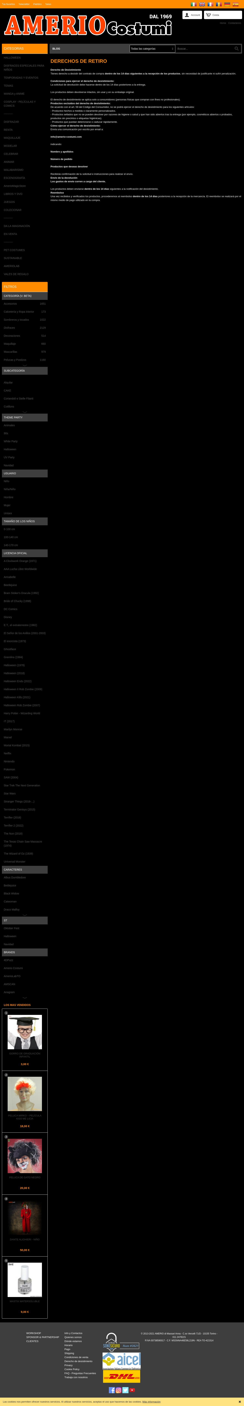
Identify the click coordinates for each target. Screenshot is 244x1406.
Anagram (9, 992)
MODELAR (10, 145)
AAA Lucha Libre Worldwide (20, 569)
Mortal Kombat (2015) (17, 745)
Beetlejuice (10, 585)
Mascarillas (25, 352)
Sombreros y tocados (25, 320)
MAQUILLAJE (12, 137)
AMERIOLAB (11, 266)
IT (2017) (9, 721)
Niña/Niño (9, 489)
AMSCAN (9, 984)
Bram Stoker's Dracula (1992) (21, 593)
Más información (151, 1401)
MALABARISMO (13, 169)
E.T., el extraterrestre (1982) (20, 625)
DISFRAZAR (11, 121)
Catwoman (10, 901)
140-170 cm (11, 545)
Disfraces (25, 328)
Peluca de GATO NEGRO (24, 1177)
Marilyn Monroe (13, 729)
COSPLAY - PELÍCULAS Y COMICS (20, 103)
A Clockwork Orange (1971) (20, 561)
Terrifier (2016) (12, 817)
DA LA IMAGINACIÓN (17, 226)
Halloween (10, 449)
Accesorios (25, 304)
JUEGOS (9, 201)
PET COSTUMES (14, 250)
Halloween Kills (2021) (17, 697)
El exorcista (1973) (15, 641)
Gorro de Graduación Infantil (24, 1055)
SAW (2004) (11, 777)
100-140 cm (11, 537)
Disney (8, 617)
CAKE (7, 390)
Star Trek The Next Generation (22, 785)
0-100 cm (9, 529)
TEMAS (8, 85)
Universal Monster (14, 861)
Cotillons (9, 406)
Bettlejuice (10, 885)
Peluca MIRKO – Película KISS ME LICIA (25, 1117)
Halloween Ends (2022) (18, 681)
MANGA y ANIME (14, 93)
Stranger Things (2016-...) (19, 801)
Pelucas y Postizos (25, 360)
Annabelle (10, 577)
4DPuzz (8, 960)
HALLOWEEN (12, 57)
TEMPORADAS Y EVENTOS (21, 77)
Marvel (8, 737)
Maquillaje (25, 344)
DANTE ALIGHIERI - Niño (24, 1239)
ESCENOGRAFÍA (14, 177)
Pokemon (9, 769)
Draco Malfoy (11, 909)
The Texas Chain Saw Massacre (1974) (23, 843)
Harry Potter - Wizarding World (22, 713)
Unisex (8, 513)
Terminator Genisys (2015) (19, 809)
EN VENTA (10, 234)
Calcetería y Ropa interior (25, 312)
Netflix (7, 753)
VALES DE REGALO (16, 274)
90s (6, 433)
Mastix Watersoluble (25, 1301)
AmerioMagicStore (15, 185)
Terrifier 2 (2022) (13, 825)
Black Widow (11, 893)
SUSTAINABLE (13, 258)
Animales (9, 425)
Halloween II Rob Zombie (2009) (23, 689)
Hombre (8, 497)
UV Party (9, 457)
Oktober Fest (11, 928)
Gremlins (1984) (13, 657)
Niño (6, 481)
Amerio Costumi (13, 968)
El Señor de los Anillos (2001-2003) (25, 633)
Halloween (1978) (14, 665)
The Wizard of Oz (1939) (18, 853)
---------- (8, 113)
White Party (11, 441)
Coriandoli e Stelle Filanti (18, 398)
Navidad (9, 465)
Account (195, 15)
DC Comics (10, 609)
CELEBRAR (11, 153)
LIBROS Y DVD (13, 193)
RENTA (8, 129)
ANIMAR (9, 161)
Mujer (7, 505)
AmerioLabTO (12, 976)
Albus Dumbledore (15, 877)
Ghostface (10, 649)
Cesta (216, 15)
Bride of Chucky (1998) (17, 601)
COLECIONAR (13, 209)
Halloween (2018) (14, 673)
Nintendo (9, 761)
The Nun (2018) (13, 833)
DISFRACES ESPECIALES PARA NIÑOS (24, 67)
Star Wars (10, 793)
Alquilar (8, 382)
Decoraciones (25, 336)
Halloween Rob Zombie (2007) (22, 705)
